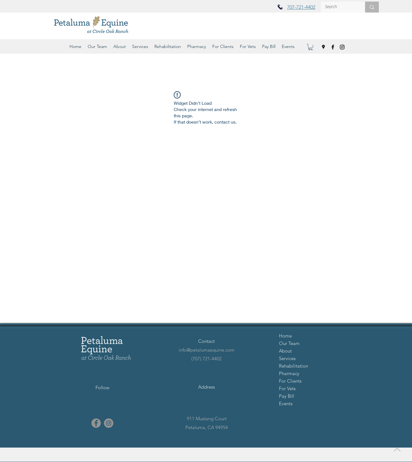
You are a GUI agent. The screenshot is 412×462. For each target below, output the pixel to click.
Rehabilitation (293, 366)
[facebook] (333, 47)
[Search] (338, 7)
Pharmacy (289, 373)
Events (285, 403)
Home (285, 336)
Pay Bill (286, 396)
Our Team (289, 343)
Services (287, 358)
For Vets (287, 388)
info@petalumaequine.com (206, 350)
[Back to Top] (396, 449)
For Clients (290, 381)
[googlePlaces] (323, 47)
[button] (97, 46)
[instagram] (342, 47)
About (285, 351)
